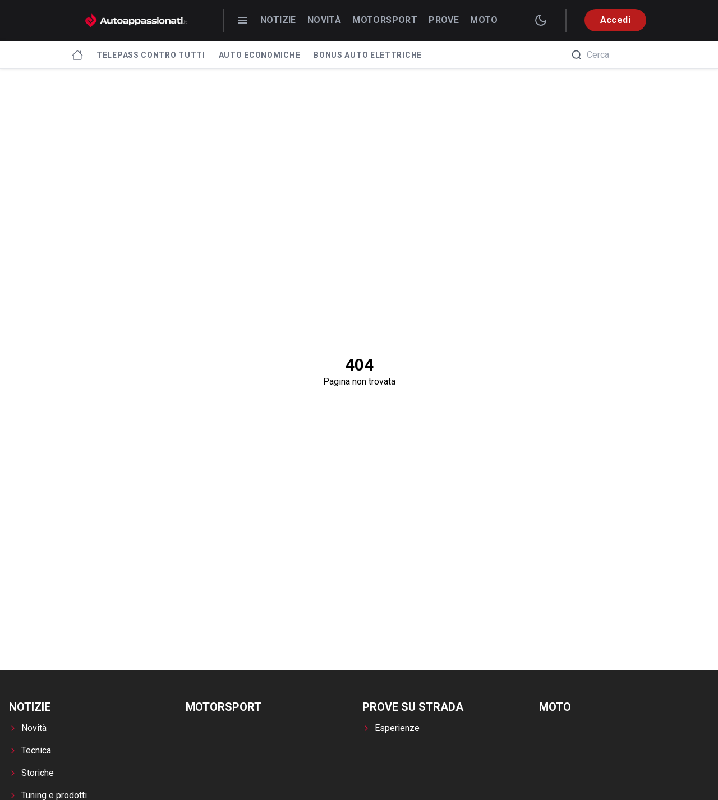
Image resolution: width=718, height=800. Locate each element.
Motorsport (384, 20)
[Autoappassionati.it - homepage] (136, 20)
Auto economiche (260, 55)
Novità (324, 20)
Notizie (278, 20)
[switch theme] (540, 20)
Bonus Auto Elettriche (368, 55)
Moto (484, 20)
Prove (444, 20)
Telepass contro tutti (150, 55)
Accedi (615, 20)
